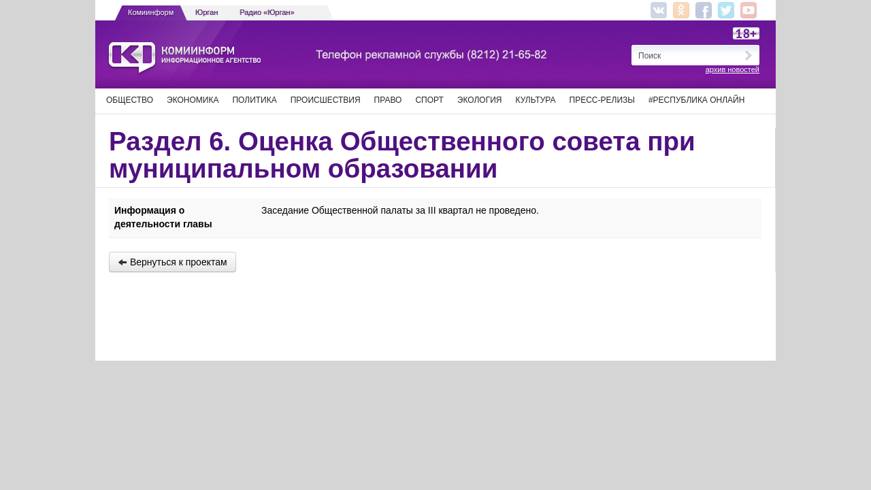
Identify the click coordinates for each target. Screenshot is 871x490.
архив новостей (732, 69)
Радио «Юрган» (267, 12)
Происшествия (326, 100)
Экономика (192, 100)
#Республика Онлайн (696, 100)
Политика (254, 100)
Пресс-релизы (602, 100)
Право (388, 100)
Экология (479, 100)
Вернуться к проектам (172, 262)
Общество (129, 100)
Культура (536, 100)
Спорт (429, 100)
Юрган (206, 12)
